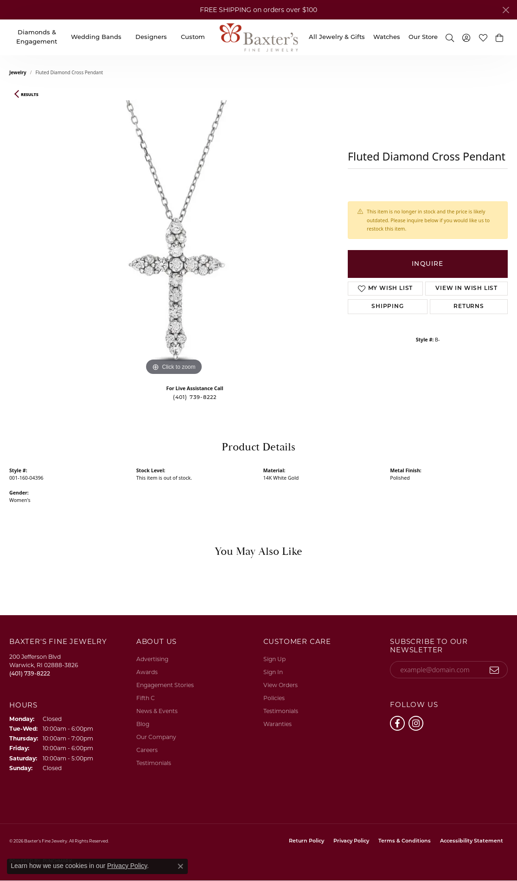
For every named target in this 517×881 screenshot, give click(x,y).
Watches (386, 37)
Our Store (423, 37)
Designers (151, 37)
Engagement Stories (165, 685)
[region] (174, 238)
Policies (274, 698)
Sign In (273, 672)
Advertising (152, 659)
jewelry (17, 72)
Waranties (277, 723)
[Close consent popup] (180, 866)
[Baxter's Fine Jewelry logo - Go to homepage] (259, 37)
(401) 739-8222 (195, 397)
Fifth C (145, 698)
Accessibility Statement (471, 841)
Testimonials (153, 762)
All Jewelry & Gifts (337, 37)
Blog (142, 723)
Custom (193, 37)
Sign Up (274, 659)
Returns (468, 306)
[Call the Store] (29, 673)
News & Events (157, 710)
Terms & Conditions (404, 841)
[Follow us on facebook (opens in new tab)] (397, 723)
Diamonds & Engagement (36, 37)
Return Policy (306, 841)
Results (29, 94)
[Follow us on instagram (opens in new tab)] (415, 723)
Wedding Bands (96, 37)
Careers (147, 749)
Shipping (387, 306)
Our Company (156, 736)
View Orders (280, 685)
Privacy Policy (351, 841)
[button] (449, 37)
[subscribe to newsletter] (494, 670)
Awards (147, 672)
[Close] (505, 10)
